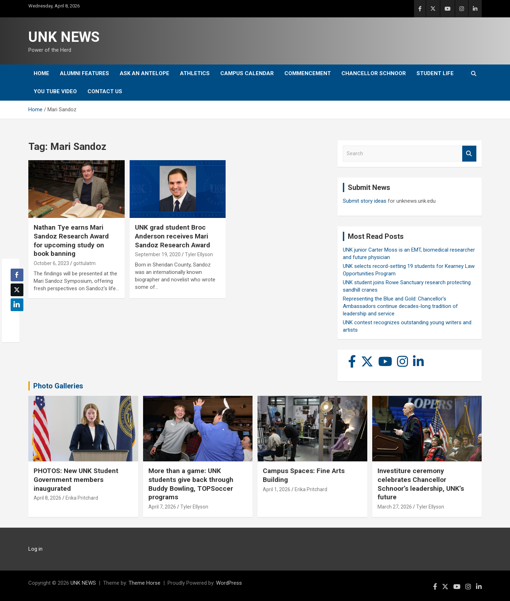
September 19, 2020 (158, 254)
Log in (35, 549)
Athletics (195, 73)
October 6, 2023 (51, 263)
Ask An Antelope (144, 73)
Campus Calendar (247, 73)
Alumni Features (84, 73)
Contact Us (104, 91)
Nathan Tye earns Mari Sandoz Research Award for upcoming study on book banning (71, 240)
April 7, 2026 (162, 507)
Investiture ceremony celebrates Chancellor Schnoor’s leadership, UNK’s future (421, 484)
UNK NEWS (64, 37)
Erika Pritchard (82, 498)
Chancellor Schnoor (373, 73)
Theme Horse (144, 583)
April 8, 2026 (47, 498)
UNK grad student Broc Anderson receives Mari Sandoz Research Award (172, 236)
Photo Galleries (58, 386)
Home (41, 73)
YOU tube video (55, 91)
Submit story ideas (364, 201)
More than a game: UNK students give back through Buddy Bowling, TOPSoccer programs (190, 484)
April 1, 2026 (276, 489)
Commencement (307, 73)
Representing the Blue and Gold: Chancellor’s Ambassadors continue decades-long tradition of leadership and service (400, 306)
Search (469, 154)
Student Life (435, 73)
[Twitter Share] (17, 289)
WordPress (229, 583)
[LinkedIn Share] (17, 304)
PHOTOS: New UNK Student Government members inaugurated (76, 479)
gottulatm (84, 263)
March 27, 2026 (395, 507)
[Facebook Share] (17, 275)
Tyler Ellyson (199, 254)
